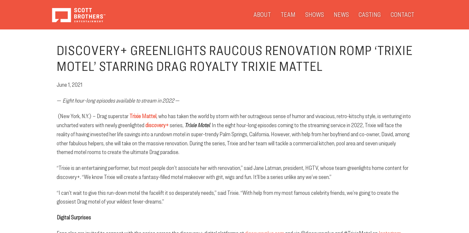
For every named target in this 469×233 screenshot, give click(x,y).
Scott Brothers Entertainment (78, 15)
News (341, 14)
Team (288, 14)
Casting (370, 14)
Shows (314, 14)
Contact (402, 14)
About (262, 14)
